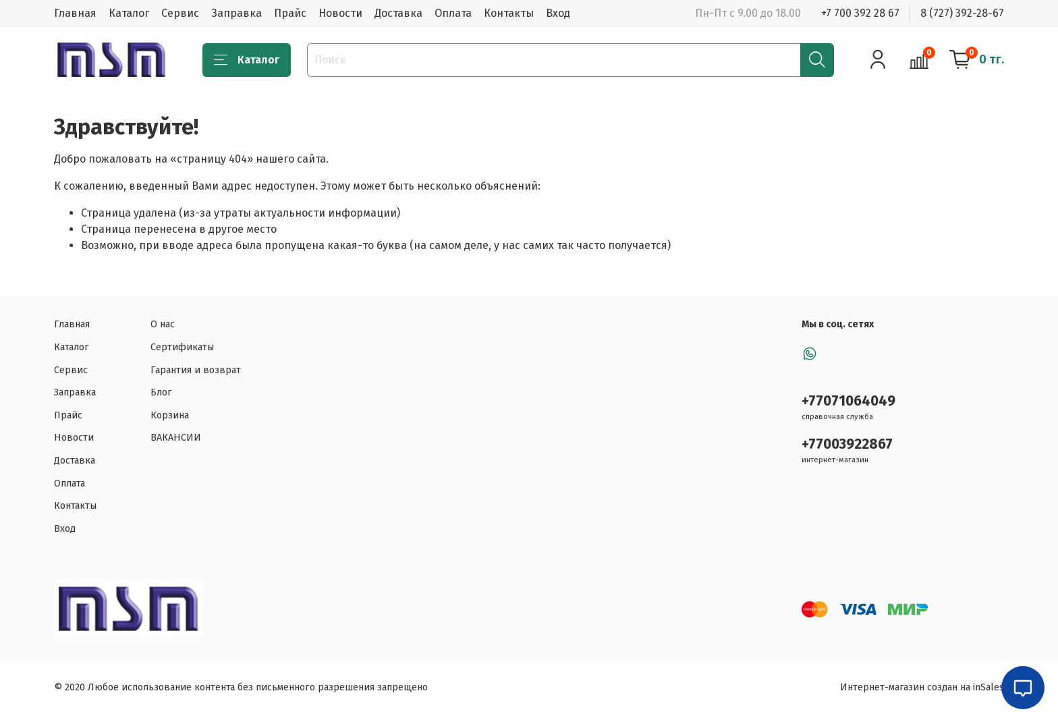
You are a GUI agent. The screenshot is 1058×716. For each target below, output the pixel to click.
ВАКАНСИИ (175, 437)
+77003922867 (847, 444)
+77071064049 (848, 401)
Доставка (398, 13)
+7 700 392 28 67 (860, 13)
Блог (161, 392)
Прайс (290, 13)
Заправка (236, 13)
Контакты (509, 13)
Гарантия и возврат (195, 370)
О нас (162, 324)
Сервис (180, 13)
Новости (340, 13)
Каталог (129, 13)
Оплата (453, 13)
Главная (75, 13)
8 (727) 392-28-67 (962, 13)
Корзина (169, 415)
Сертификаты (182, 347)
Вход (558, 13)
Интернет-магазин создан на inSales (922, 687)
